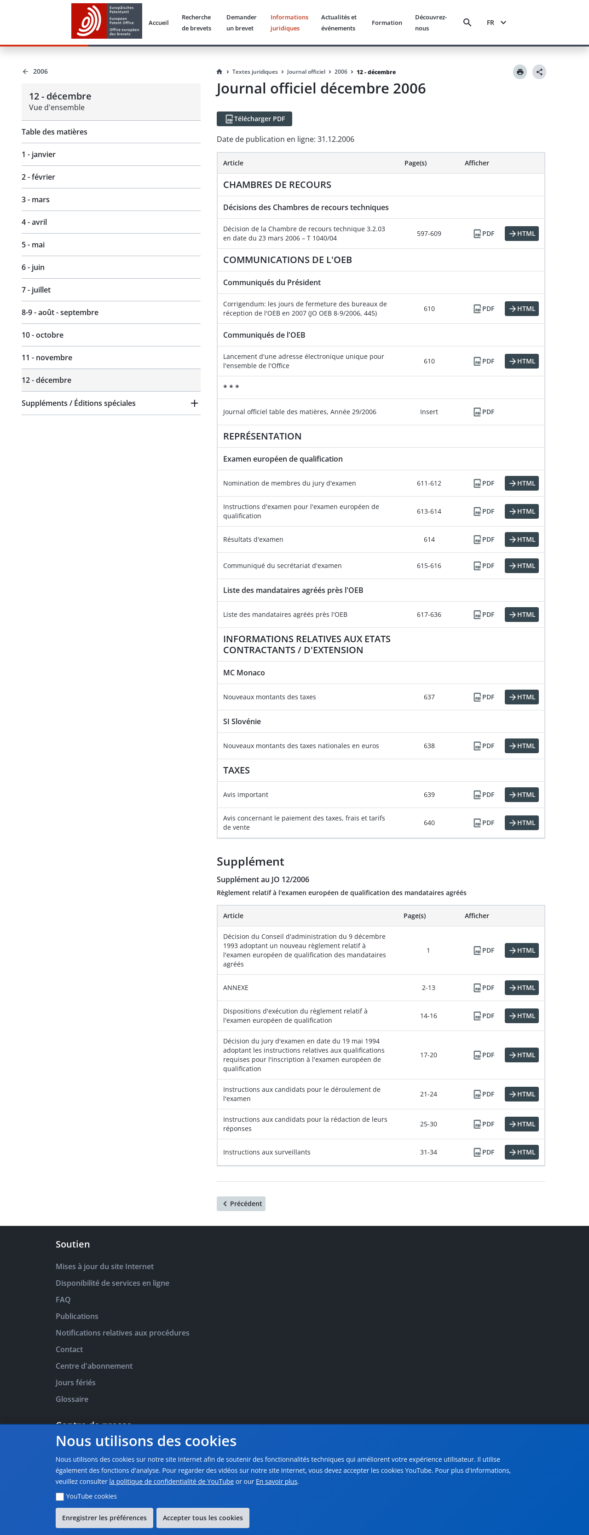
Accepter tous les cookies (203, 1517)
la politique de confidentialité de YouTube (171, 1481)
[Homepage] (219, 72)
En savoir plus (276, 1481)
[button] (111, 403)
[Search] (467, 22)
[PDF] (483, 233)
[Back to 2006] (111, 71)
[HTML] (522, 233)
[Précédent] (241, 1203)
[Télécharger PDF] (254, 118)
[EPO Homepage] (106, 22)
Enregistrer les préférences (104, 1517)
